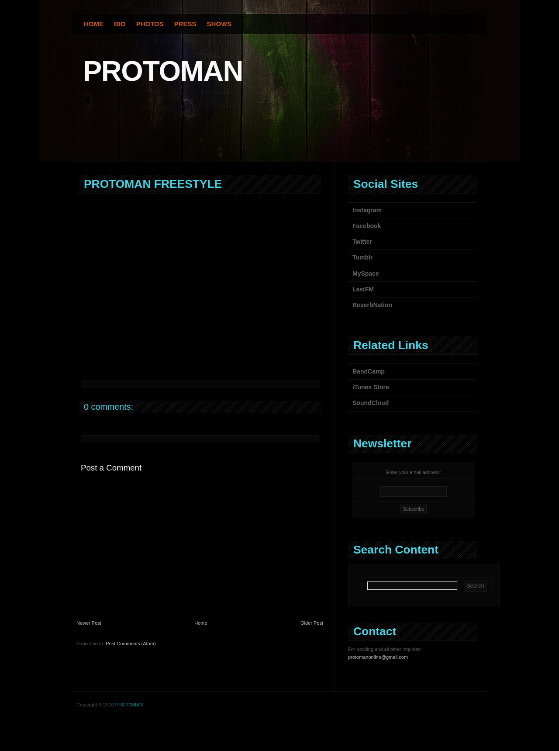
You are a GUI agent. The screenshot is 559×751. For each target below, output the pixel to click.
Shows (219, 24)
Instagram (367, 210)
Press (185, 24)
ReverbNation (372, 304)
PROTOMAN (163, 71)
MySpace (365, 273)
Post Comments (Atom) (130, 643)
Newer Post (88, 623)
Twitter (362, 241)
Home (94, 24)
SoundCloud (370, 402)
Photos (150, 24)
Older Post (311, 623)
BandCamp (368, 371)
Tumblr (362, 257)
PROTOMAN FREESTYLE (153, 183)
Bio (120, 24)
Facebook (366, 225)
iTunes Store (370, 387)
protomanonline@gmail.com (378, 657)
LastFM (363, 289)
